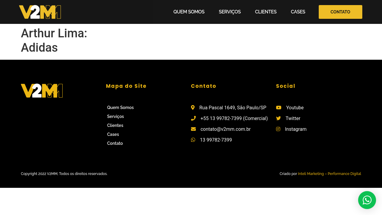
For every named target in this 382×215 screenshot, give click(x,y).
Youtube (295, 107)
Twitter (293, 118)
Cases (298, 12)
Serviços (230, 12)
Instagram (295, 129)
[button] (340, 12)
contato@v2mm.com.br (226, 129)
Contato (115, 143)
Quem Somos (188, 12)
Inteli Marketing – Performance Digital (329, 174)
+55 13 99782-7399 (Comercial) (234, 118)
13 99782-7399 (216, 140)
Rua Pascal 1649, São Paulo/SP (232, 107)
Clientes (266, 12)
